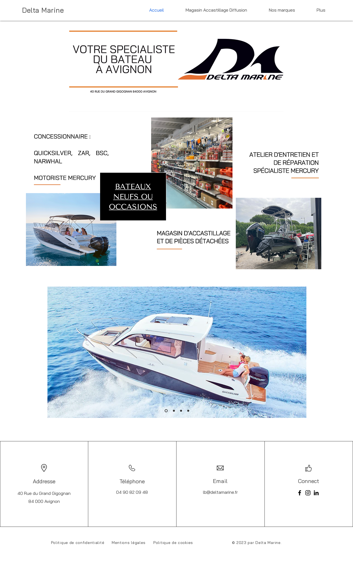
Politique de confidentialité (78, 542)
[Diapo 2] (174, 411)
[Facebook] (299, 492)
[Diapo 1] (166, 410)
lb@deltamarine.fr (220, 492)
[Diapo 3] (181, 411)
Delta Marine (43, 10)
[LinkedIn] (316, 492)
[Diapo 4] (188, 411)
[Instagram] (307, 492)
